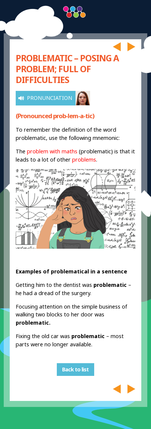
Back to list (75, 369)
